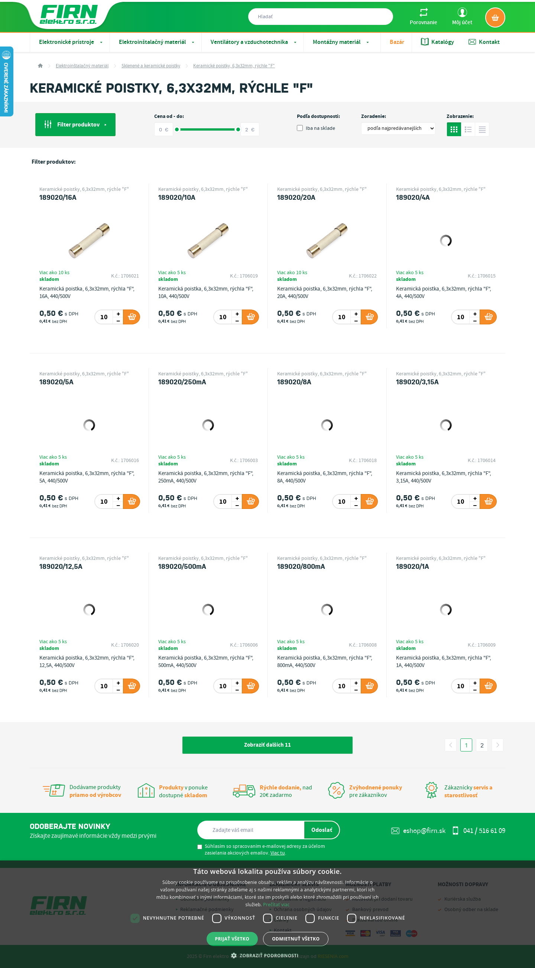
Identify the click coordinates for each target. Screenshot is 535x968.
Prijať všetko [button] (232, 939)
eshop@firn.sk (418, 831)
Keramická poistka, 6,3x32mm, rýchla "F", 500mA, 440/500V (205, 661)
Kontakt (484, 42)
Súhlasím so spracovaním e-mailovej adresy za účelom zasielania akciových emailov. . (261, 849)
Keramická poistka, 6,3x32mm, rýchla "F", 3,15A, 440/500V (443, 477)
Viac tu (277, 853)
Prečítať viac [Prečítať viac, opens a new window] (276, 904)
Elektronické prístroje (71, 42)
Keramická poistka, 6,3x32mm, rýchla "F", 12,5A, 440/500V (86, 661)
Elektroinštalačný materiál (157, 42)
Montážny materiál (341, 42)
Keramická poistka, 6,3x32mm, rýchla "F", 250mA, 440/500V (205, 477)
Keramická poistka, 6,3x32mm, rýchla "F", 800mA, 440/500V (324, 661)
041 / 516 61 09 (478, 831)
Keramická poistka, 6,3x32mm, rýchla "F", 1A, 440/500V (443, 661)
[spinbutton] (104, 317)
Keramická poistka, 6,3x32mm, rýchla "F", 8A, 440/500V (324, 477)
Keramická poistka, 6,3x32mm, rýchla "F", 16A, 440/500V (86, 292)
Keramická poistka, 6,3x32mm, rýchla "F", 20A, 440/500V (324, 292)
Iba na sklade (316, 128)
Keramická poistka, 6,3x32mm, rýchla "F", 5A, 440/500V (86, 477)
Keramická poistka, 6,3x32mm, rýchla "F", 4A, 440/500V (443, 292)
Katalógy (437, 42)
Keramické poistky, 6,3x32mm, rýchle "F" (234, 66)
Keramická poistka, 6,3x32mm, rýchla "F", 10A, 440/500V (205, 292)
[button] (268, 955)
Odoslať (321, 830)
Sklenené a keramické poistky (150, 66)
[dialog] (267, 914)
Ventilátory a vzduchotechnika (254, 42)
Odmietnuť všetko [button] (296, 939)
